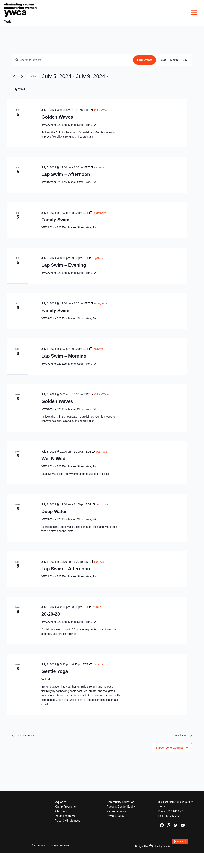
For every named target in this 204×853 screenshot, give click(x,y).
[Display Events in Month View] (174, 60)
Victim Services (116, 811)
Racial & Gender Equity (121, 806)
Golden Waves (57, 117)
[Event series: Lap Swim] (98, 167)
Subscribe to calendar (170, 749)
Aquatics (60, 802)
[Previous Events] (14, 76)
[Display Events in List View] (163, 60)
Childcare (61, 811)
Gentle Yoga (54, 671)
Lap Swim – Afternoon (65, 174)
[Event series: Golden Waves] (101, 110)
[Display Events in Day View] (184, 60)
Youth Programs (65, 816)
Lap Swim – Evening (63, 265)
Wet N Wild (53, 458)
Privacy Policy (115, 816)
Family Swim (55, 219)
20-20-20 (50, 614)
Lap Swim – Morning (63, 355)
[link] (180, 841)
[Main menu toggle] (194, 13)
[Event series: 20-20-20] (96, 607)
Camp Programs (65, 806)
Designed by (153, 846)
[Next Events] (21, 76)
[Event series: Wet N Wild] (100, 451)
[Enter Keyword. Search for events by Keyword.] (72, 60)
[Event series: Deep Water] (101, 504)
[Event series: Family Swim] (98, 212)
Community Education (120, 802)
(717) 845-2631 (175, 811)
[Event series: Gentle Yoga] (98, 664)
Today (33, 76)
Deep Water (54, 511)
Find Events (144, 59)
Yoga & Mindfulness (67, 820)
